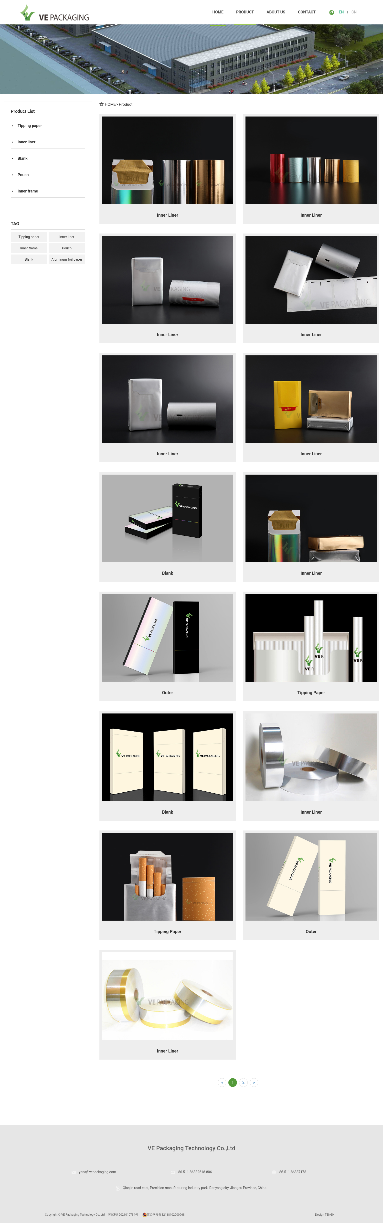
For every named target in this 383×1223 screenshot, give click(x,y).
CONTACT (307, 12)
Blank (23, 158)
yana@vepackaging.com (94, 1172)
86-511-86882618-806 (191, 1172)
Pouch (23, 174)
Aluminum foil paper (67, 259)
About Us (275, 12)
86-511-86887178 (289, 1172)
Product (245, 12)
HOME (111, 104)
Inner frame (28, 191)
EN (341, 12)
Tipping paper (30, 125)
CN (354, 12)
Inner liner (26, 142)
